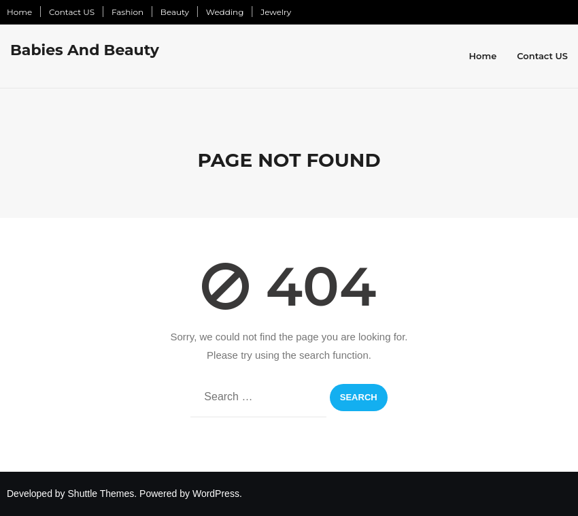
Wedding (225, 12)
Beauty (174, 12)
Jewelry (275, 12)
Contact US (72, 12)
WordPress (215, 493)
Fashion (127, 12)
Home (19, 12)
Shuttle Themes (101, 493)
